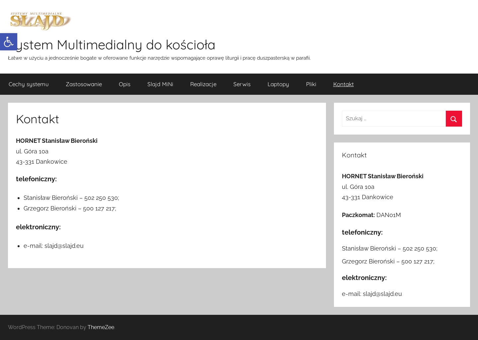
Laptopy (278, 84)
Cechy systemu (29, 84)
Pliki (311, 84)
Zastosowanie (84, 84)
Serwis (242, 84)
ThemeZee (101, 327)
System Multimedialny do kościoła (111, 44)
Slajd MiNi (160, 84)
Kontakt (343, 84)
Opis (124, 84)
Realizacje (203, 84)
